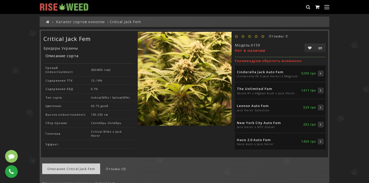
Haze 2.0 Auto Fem (254, 140)
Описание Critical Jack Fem (71, 168)
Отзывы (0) (116, 168)
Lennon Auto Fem (253, 105)
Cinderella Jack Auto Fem (260, 72)
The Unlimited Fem (254, 88)
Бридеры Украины (60, 48)
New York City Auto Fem (259, 122)
